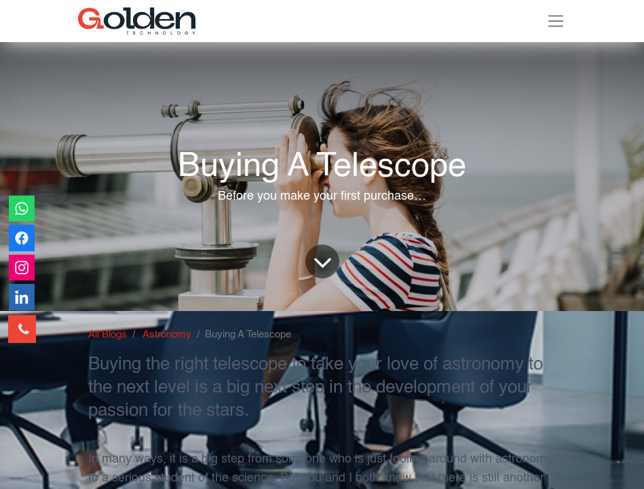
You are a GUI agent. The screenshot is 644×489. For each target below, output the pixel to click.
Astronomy (167, 334)
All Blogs (107, 334)
